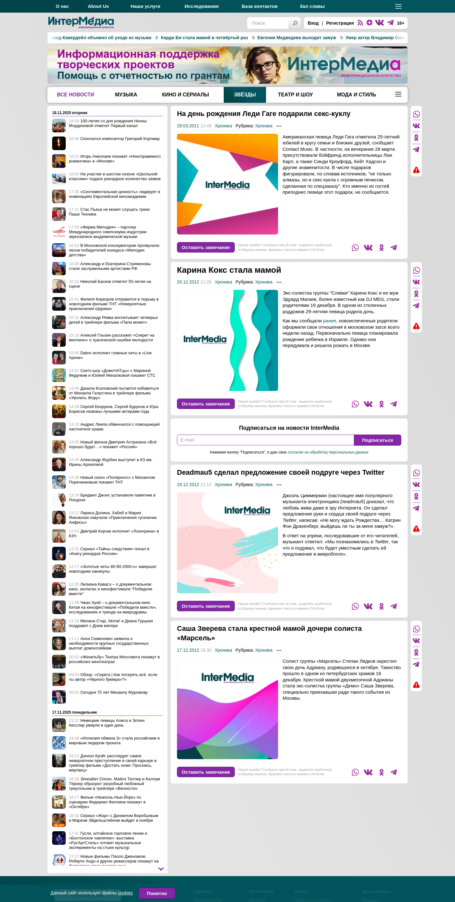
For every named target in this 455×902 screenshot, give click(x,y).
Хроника (223, 125)
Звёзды (245, 94)
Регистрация (340, 23)
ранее (330, 320)
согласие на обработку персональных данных (328, 452)
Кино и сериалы (185, 94)
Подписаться (377, 440)
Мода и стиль (356, 94)
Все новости (75, 94)
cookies (125, 892)
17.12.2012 (188, 659)
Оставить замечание (206, 247)
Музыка (126, 94)
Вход (313, 23)
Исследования (202, 6)
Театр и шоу (295, 94)
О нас (62, 6)
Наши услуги (145, 6)
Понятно (157, 893)
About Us (98, 6)
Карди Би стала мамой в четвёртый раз (140, 37)
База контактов (259, 6)
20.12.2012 (188, 281)
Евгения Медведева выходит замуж (232, 37)
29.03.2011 (188, 125)
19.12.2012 (188, 494)
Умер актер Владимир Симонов (316, 37)
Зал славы (312, 6)
